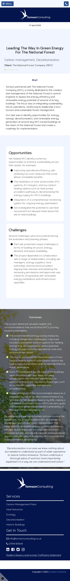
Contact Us (54, 572)
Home (63, 572)
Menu (7, 3)
